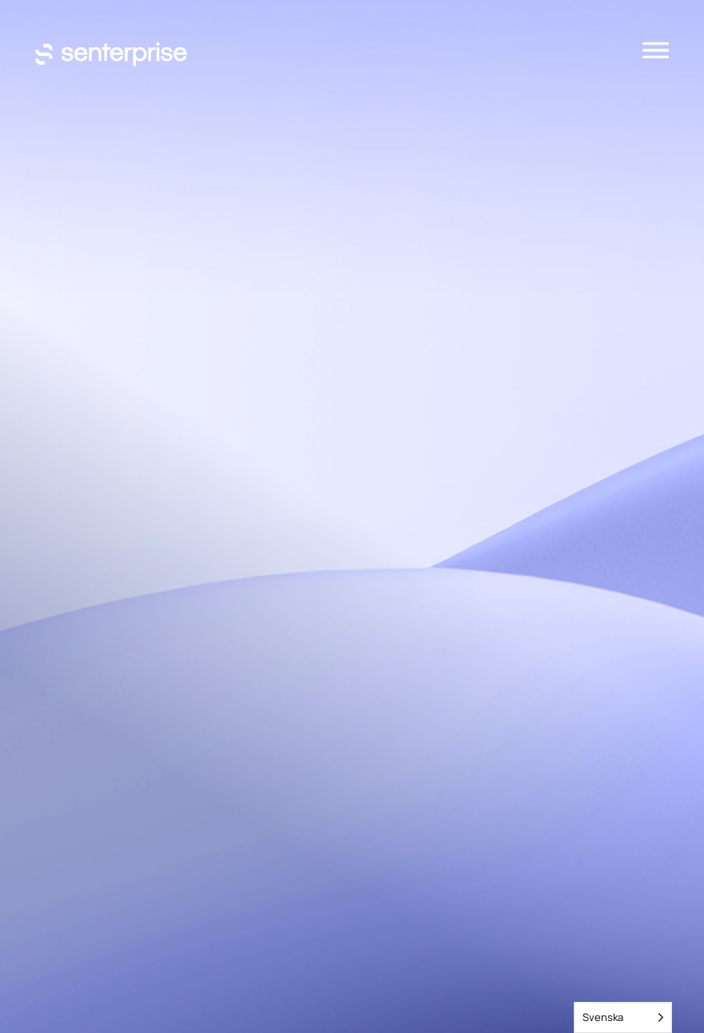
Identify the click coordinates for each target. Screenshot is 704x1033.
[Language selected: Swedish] (623, 1017)
